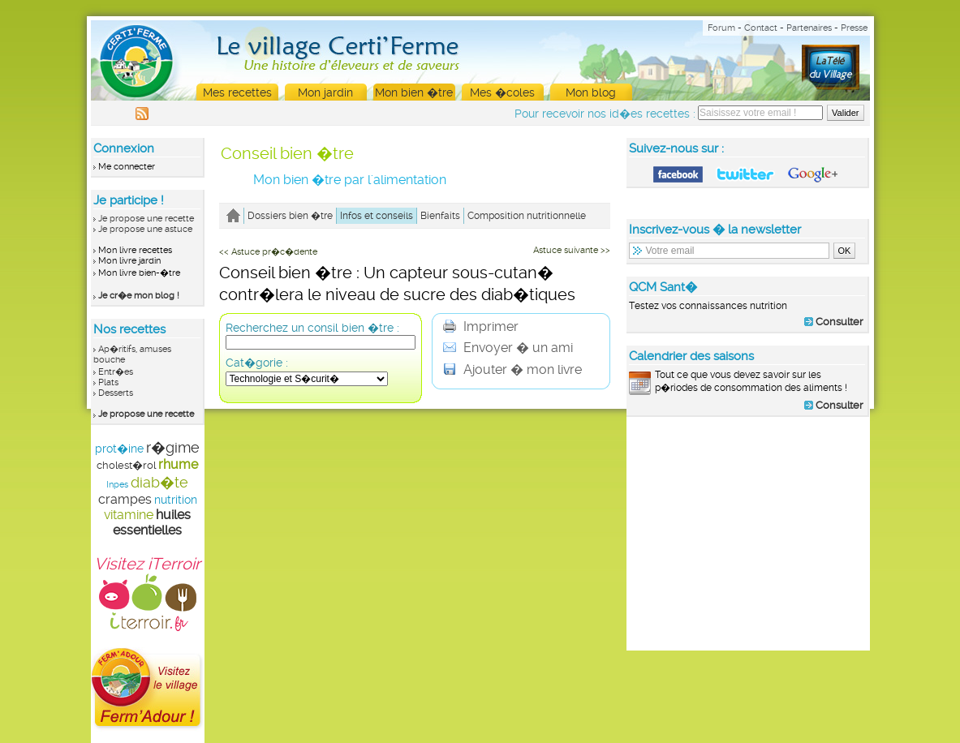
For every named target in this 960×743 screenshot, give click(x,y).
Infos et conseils (376, 215)
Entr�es (115, 372)
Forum (721, 28)
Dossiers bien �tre (290, 215)
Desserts (115, 393)
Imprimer (481, 326)
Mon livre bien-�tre (139, 273)
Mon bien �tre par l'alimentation (349, 179)
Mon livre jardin (129, 261)
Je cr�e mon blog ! (138, 295)
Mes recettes (237, 92)
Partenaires (809, 28)
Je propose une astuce (145, 229)
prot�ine (119, 448)
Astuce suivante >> (571, 250)
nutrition (175, 499)
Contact (760, 28)
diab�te (159, 482)
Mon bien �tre (414, 92)
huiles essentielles (152, 522)
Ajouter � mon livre (512, 369)
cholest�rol (126, 465)
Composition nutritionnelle (526, 215)
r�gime (173, 447)
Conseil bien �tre (287, 153)
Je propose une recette (146, 218)
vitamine (128, 514)
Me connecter (126, 166)
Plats (108, 382)
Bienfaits (440, 215)
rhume (178, 464)
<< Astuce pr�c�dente (268, 252)
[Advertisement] (748, 533)
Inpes (117, 484)
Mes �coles (502, 92)
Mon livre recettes (135, 250)
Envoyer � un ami (508, 347)
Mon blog (591, 92)
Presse (854, 28)
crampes (125, 499)
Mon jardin (325, 92)
